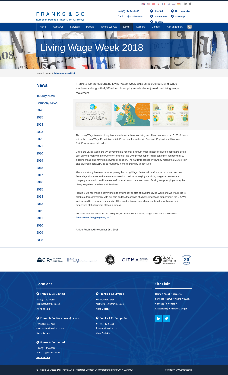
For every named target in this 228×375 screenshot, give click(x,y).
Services (159, 298)
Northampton (183, 11)
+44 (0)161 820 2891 (45, 323)
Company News (46, 103)
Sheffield (159, 11)
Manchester (161, 16)
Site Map (170, 303)
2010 (39, 225)
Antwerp (180, 16)
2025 (39, 117)
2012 (39, 211)
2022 (39, 139)
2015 (39, 189)
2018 (39, 167)
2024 (39, 124)
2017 (39, 175)
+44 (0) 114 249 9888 (128, 11)
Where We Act (181, 298)
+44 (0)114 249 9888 (105, 323)
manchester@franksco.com (50, 328)
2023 (39, 131)
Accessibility (161, 308)
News (42, 85)
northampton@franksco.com (110, 303)
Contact (159, 303)
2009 (39, 232)
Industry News (45, 95)
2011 (39, 218)
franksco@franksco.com (131, 16)
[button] (155, 27)
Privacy (175, 308)
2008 (39, 240)
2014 (39, 196)
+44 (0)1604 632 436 (105, 299)
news (48, 73)
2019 (39, 160)
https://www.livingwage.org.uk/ (93, 217)
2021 (39, 146)
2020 (39, 153)
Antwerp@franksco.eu (107, 328)
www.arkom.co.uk (184, 369)
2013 (39, 204)
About (167, 293)
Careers (176, 293)
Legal (184, 308)
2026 (39, 110)
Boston (159, 21)
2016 (39, 182)
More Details (43, 308)
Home (43, 26)
